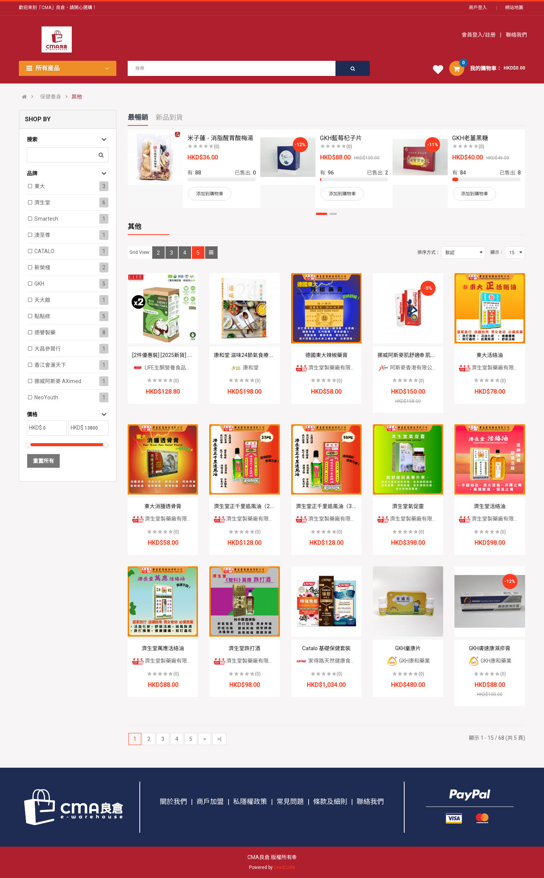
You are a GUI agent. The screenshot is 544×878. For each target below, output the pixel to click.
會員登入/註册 (479, 35)
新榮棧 (42, 267)
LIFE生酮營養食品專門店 (167, 368)
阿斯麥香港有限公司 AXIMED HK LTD (426, 368)
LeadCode (284, 867)
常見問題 (290, 801)
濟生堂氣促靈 (408, 506)
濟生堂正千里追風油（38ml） (331, 506)
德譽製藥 (45, 332)
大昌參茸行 (47, 349)
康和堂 (244, 368)
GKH (39, 284)
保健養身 (50, 96)
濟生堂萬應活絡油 (163, 648)
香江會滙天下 (50, 365)
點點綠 (42, 316)
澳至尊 (42, 235)
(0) (176, 380)
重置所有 (43, 461)
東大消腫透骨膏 (162, 506)
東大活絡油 (489, 355)
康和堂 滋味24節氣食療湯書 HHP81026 (260, 355)
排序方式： (428, 252)
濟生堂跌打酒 (244, 648)
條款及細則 (330, 801)
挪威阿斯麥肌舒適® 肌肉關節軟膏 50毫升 (426, 355)
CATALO (44, 251)
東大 (39, 186)
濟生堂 (42, 202)
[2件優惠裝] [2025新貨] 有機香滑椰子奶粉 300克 (188, 355)
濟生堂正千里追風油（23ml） (249, 506)
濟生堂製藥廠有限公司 (328, 368)
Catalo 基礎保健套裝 (326, 648)
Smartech (46, 219)
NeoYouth (46, 397)
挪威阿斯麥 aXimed (57, 381)
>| (219, 739)
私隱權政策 (250, 801)
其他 (76, 96)
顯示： (497, 252)
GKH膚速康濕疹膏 (489, 648)
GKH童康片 (408, 648)
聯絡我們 (516, 35)
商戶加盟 (210, 801)
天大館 (42, 300)
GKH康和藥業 (408, 661)
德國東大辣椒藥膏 (326, 355)
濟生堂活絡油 (489, 506)
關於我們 (173, 801)
